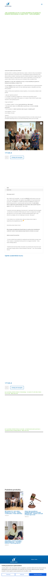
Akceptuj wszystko (38, 574)
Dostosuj (8, 574)
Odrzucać (22, 574)
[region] (24, 570)
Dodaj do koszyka (17, 157)
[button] (41, 123)
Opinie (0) (9, 189)
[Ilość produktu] (7, 157)
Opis (8, 187)
